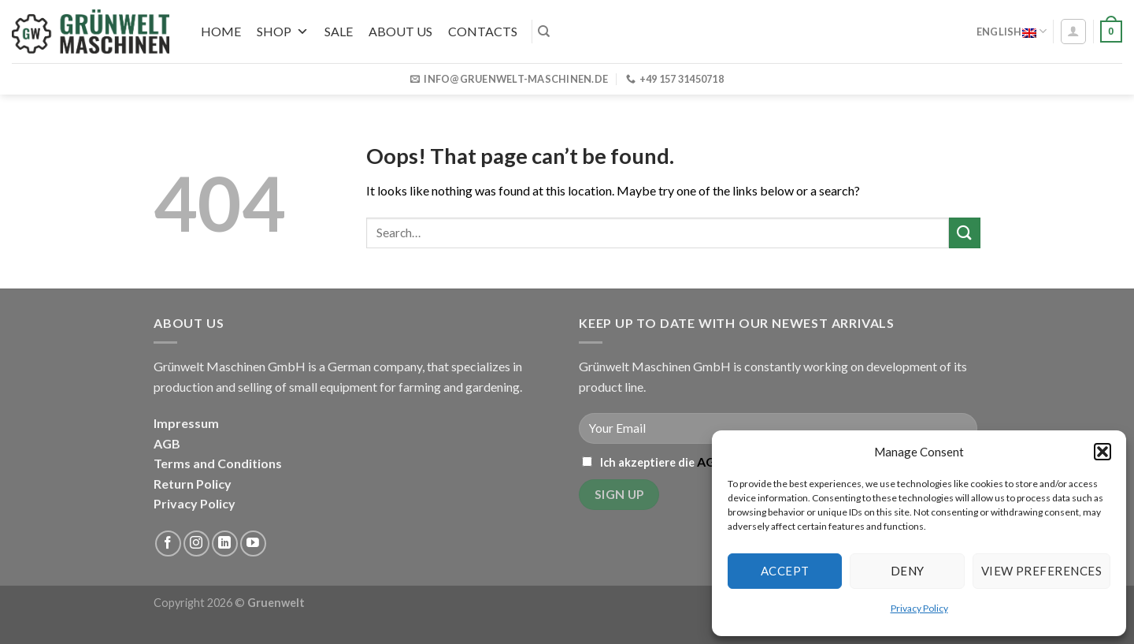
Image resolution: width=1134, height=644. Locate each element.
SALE (338, 31)
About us (400, 31)
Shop (283, 31)
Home (221, 31)
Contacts (482, 31)
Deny (908, 571)
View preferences (1041, 571)
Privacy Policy (919, 608)
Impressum (186, 422)
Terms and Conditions (218, 463)
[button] (1102, 452)
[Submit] (964, 233)
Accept (785, 571)
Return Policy (193, 483)
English (1011, 31)
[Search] (544, 32)
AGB (167, 443)
